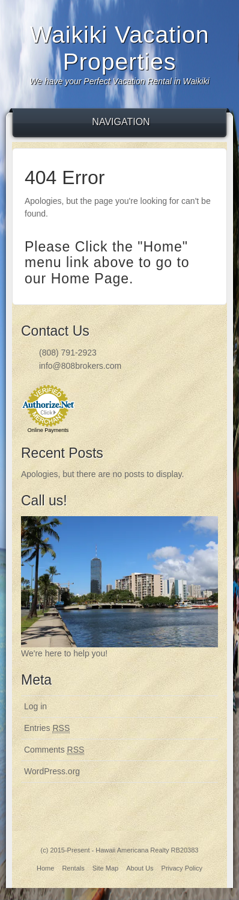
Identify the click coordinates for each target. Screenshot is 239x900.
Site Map (105, 868)
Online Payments (48, 430)
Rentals (73, 868)
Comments (54, 750)
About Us (139, 868)
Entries (47, 728)
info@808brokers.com (80, 366)
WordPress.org (52, 771)
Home (45, 868)
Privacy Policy (182, 868)
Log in (35, 706)
